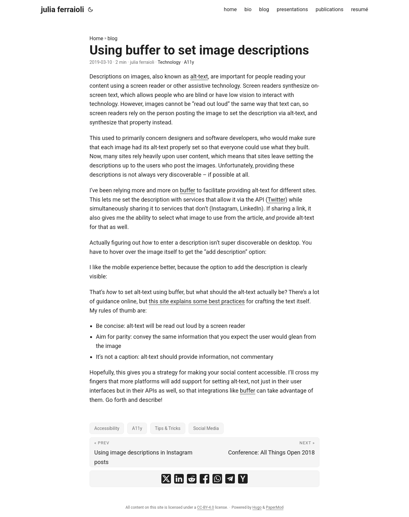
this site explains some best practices (197, 301)
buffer (187, 190)
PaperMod (274, 507)
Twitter (276, 199)
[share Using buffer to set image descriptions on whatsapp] (217, 479)
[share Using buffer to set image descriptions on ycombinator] (243, 479)
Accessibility (106, 428)
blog (113, 38)
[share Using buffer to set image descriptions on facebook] (204, 479)
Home (96, 38)
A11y (189, 62)
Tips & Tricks (168, 428)
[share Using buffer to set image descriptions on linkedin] (179, 479)
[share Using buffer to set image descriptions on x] (166, 479)
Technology (169, 62)
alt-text (199, 76)
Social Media (206, 428)
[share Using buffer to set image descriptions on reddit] (192, 479)
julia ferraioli (62, 9)
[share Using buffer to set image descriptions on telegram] (230, 479)
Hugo (257, 507)
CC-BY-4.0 (205, 507)
